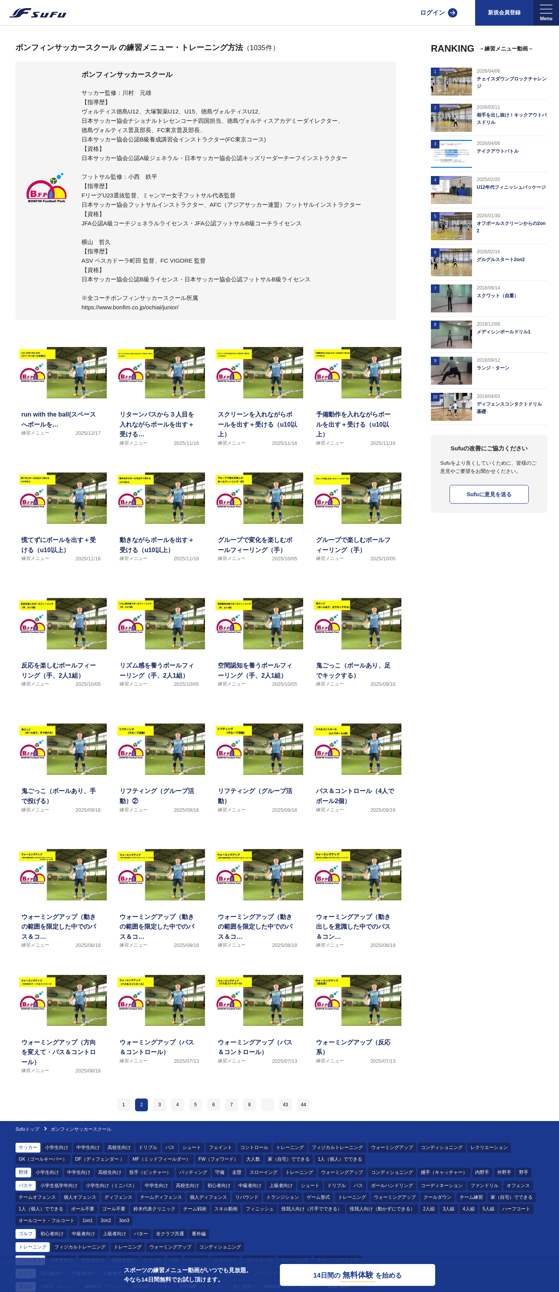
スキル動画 (226, 1209)
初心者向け (219, 1185)
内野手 (482, 1172)
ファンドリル (484, 1185)
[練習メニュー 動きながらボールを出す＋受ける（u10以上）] (159, 531)
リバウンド (247, 1197)
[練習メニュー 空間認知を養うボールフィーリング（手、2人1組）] (257, 657)
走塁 (236, 1172)
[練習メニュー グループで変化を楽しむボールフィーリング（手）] (257, 531)
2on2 (106, 1220)
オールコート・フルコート (47, 1220)
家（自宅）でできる (289, 1159)
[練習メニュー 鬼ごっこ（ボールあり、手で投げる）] (61, 782)
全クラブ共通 (170, 1233)
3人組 (449, 1209)
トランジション (282, 1197)
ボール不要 (82, 1209)
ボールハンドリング (392, 1185)
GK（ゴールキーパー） (43, 1159)
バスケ (26, 1185)
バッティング (193, 1172)
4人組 (469, 1209)
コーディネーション (442, 1185)
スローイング (264, 1172)
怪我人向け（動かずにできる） (382, 1209)
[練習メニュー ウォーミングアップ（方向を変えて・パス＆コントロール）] (61, 1034)
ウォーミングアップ (392, 1147)
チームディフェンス (161, 1197)
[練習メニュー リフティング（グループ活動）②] (159, 782)
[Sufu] (33, 12)
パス (170, 1147)
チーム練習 (471, 1197)
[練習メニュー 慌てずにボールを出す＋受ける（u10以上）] (61, 531)
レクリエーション (489, 1147)
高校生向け (119, 1147)
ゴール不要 (113, 1209)
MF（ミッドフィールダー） (161, 1159)
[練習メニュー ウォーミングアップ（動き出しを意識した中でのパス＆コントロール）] (355, 908)
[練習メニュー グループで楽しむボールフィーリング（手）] (355, 531)
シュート (191, 1147)
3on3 (124, 1220)
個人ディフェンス (208, 1197)
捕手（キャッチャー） (444, 1172)
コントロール (254, 1147)
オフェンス (518, 1185)
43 (285, 1104)
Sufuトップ (27, 1129)
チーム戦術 (195, 1209)
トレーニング (290, 1147)
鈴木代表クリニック (154, 1209)
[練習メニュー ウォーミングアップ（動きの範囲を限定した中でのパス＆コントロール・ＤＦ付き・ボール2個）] (61, 908)
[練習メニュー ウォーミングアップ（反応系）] (355, 1034)
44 (303, 1104)
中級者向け (250, 1185)
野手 (523, 1172)
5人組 (489, 1209)
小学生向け (56, 1147)
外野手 (504, 1172)
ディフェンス (118, 1197)
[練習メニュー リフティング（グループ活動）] (257, 782)
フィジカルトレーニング (337, 1147)
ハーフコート (516, 1209)
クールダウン (437, 1197)
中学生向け (88, 1147)
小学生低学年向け (59, 1185)
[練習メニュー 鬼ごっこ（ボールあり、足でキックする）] (355, 657)
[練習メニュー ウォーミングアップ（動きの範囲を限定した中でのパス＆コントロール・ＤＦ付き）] (159, 908)
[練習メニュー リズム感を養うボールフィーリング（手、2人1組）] (159, 657)
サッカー (28, 1147)
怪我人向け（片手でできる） (311, 1209)
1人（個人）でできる (340, 1159)
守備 (219, 1172)
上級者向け (281, 1185)
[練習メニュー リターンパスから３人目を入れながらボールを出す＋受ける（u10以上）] (159, 406)
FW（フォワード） (218, 1159)
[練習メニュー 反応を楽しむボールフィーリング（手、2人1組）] (61, 657)
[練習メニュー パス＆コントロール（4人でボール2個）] (355, 782)
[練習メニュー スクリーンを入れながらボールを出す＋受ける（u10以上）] (257, 406)
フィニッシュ (260, 1209)
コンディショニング (442, 1147)
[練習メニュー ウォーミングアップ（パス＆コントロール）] (159, 1034)
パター (141, 1233)
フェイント (220, 1147)
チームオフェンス (37, 1197)
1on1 (87, 1220)
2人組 (429, 1209)
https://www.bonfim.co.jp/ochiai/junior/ (130, 307)
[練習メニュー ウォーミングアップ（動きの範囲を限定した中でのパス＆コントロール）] (257, 908)
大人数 (253, 1159)
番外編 (199, 1233)
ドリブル (148, 1147)
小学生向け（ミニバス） (111, 1185)
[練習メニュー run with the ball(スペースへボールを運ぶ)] (61, 406)
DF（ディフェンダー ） (100, 1159)
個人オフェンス (80, 1197)
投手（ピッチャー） (150, 1172)
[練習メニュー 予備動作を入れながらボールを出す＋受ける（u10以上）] (355, 406)
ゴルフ (26, 1233)
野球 (23, 1172)
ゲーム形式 (318, 1197)
